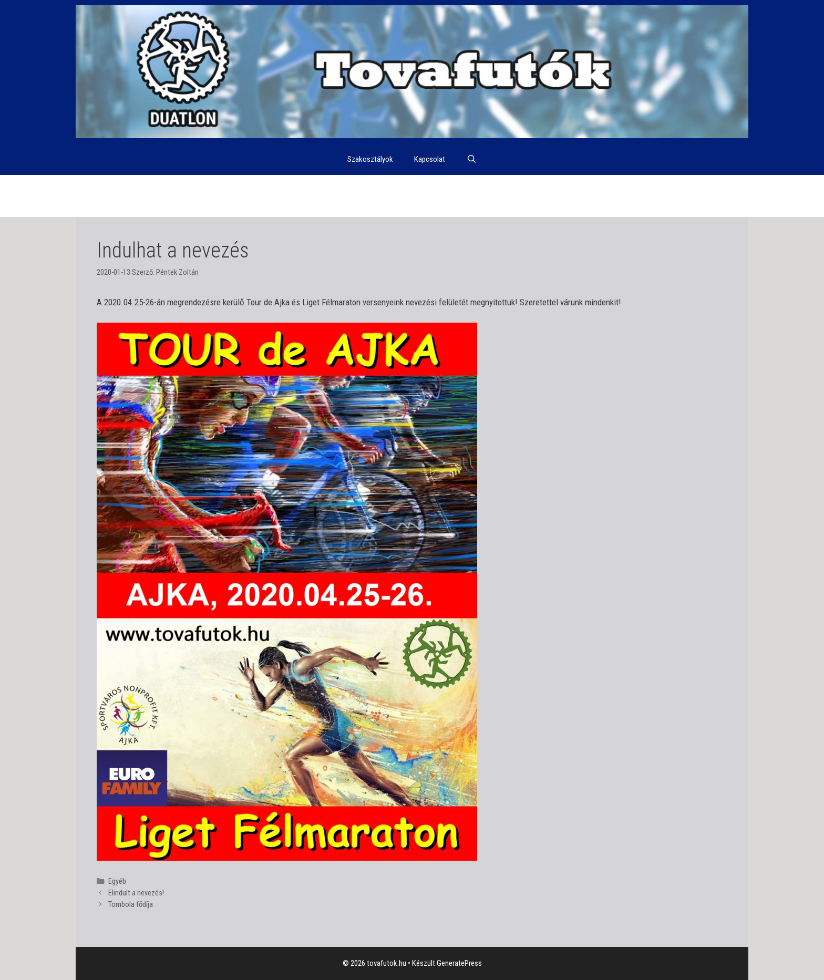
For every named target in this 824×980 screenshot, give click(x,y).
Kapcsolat (429, 159)
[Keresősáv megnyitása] (471, 159)
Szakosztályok (370, 159)
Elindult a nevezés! (136, 893)
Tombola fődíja (130, 904)
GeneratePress (459, 963)
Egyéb (117, 881)
